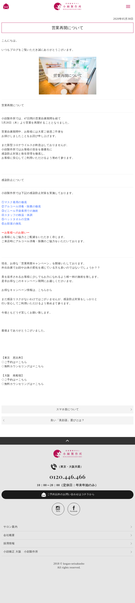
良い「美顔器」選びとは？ (67, 420)
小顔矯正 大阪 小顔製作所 (20, 551)
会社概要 (9, 535)
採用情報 (9, 543)
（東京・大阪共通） (66, 466)
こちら (22, 362)
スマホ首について (67, 409)
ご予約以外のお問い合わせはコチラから (68, 494)
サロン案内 (10, 526)
